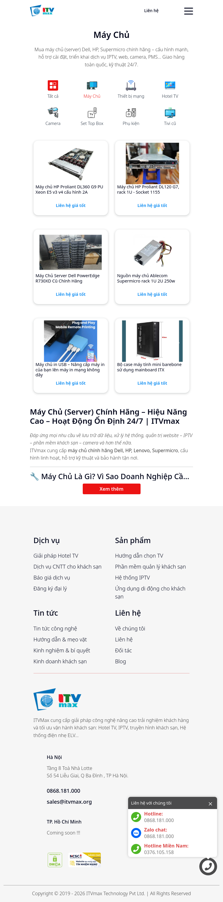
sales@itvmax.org (69, 801)
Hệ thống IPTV (132, 577)
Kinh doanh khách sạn (60, 661)
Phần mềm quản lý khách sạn (150, 566)
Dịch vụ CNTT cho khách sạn (68, 566)
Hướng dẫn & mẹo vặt (60, 639)
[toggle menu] (188, 11)
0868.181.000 (63, 790)
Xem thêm (112, 489)
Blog (120, 661)
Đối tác (123, 650)
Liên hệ (151, 10)
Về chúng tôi (130, 628)
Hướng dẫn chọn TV (139, 555)
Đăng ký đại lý (50, 588)
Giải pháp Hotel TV (56, 555)
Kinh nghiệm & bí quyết (62, 650)
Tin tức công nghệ (55, 628)
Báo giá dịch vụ (52, 577)
